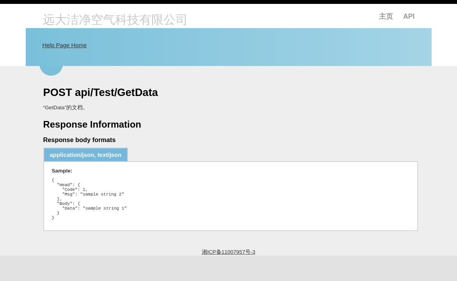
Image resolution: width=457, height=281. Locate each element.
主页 (386, 16)
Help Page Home (65, 45)
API (408, 16)
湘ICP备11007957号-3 (228, 262)
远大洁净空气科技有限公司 (115, 20)
